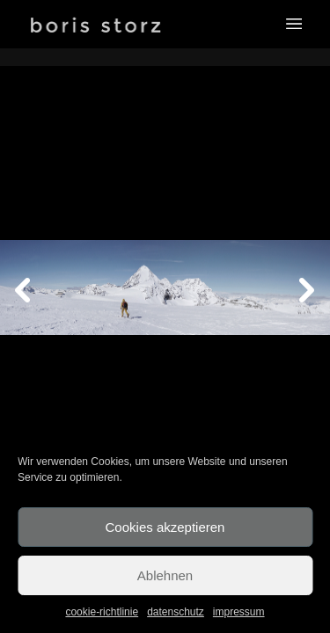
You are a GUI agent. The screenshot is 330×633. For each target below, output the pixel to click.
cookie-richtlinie (101, 612)
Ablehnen (165, 575)
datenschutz (175, 612)
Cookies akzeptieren (165, 527)
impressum (239, 612)
